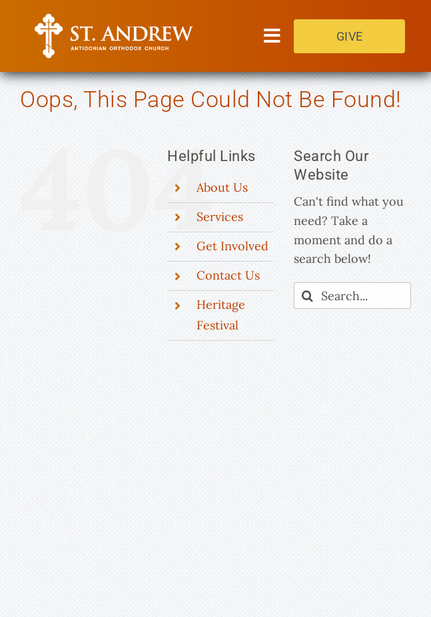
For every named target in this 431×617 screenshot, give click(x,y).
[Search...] (352, 295)
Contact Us (228, 275)
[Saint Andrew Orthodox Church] (115, 19)
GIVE (349, 36)
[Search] (307, 295)
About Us (222, 187)
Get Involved (232, 246)
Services (220, 216)
